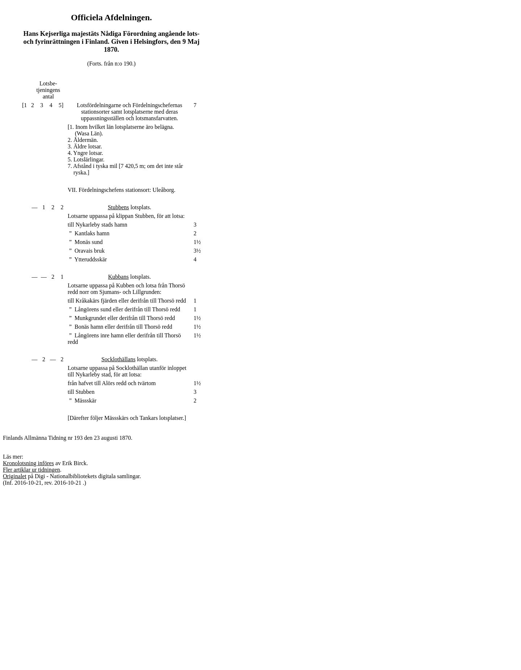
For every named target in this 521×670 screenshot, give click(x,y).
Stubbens (118, 207)
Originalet (14, 476)
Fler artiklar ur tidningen (31, 470)
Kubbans (118, 277)
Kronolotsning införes (28, 463)
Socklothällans (118, 359)
